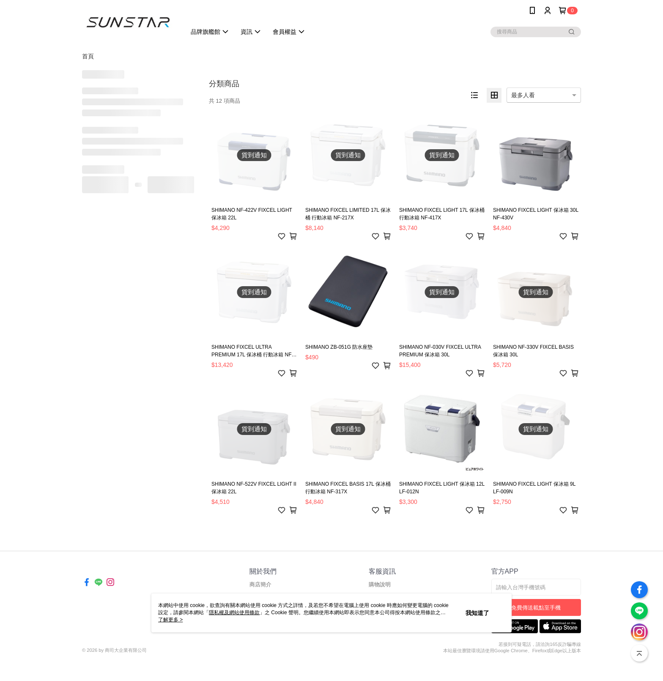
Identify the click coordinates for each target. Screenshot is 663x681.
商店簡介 (260, 584)
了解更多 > (170, 620)
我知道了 (477, 613)
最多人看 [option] (523, 95)
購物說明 (380, 584)
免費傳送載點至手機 (536, 607)
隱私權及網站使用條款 (234, 612)
